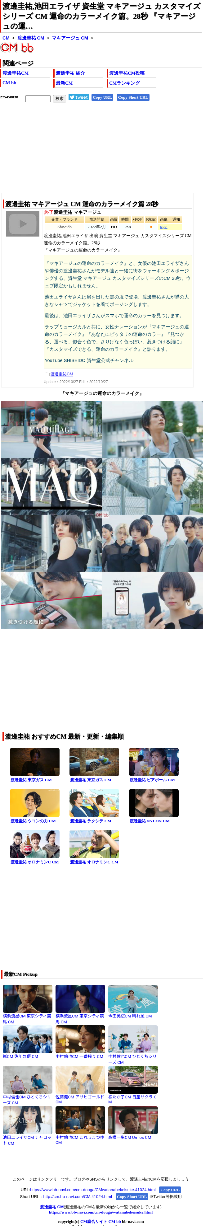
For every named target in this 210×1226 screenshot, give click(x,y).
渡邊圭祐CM (15, 73)
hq (161, 227)
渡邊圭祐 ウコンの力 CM (33, 821)
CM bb (9, 82)
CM (6, 37)
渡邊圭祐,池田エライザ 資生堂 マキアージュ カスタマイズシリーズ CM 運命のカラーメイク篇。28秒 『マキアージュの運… (101, 16)
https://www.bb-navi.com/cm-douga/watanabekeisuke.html (101, 1212)
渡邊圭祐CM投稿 (127, 73)
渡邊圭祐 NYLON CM (150, 821)
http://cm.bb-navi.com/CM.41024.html (77, 1196)
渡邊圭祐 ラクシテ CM (90, 821)
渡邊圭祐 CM (30, 37)
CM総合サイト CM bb (100, 1221)
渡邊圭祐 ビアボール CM (152, 779)
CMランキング (124, 83)
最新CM (64, 83)
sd (165, 227)
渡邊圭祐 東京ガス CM (31, 779)
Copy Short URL (133, 97)
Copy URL (102, 97)
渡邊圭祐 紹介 (70, 73)
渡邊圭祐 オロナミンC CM (35, 862)
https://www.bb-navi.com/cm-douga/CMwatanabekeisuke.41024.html (92, 1189)
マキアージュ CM (70, 37)
